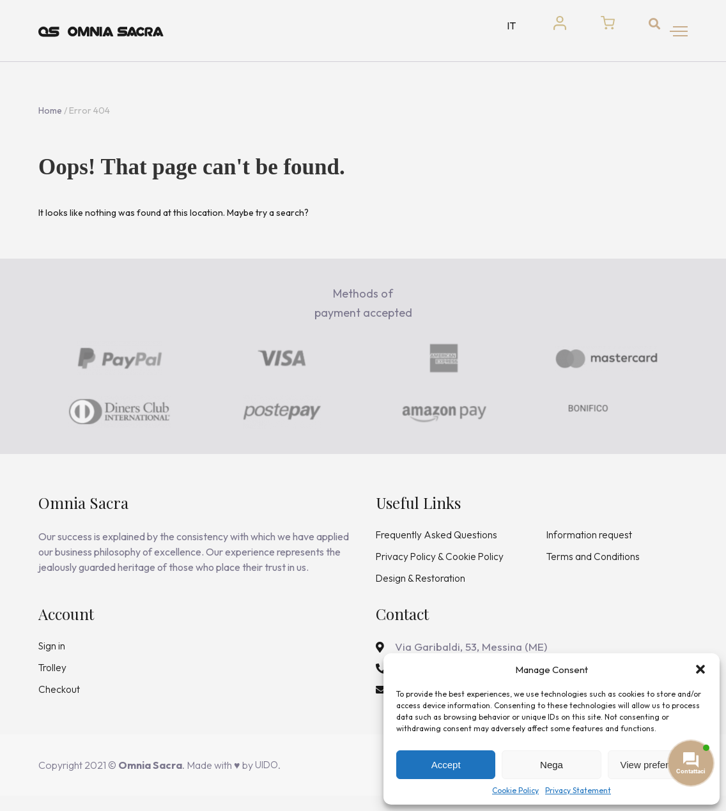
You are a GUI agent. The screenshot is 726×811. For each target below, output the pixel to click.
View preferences (658, 764)
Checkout (59, 703)
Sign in (52, 658)
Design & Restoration (422, 590)
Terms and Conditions (593, 567)
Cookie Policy (515, 790)
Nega (551, 764)
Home (50, 120)
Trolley (52, 680)
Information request (590, 545)
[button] (700, 669)
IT (500, 30)
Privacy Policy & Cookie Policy (441, 567)
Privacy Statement (578, 790)
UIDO (267, 780)
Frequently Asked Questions (438, 545)
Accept (446, 764)
